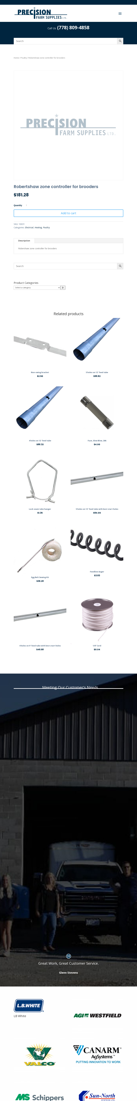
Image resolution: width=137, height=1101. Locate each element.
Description (24, 240)
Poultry (24, 57)
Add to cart (68, 213)
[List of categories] (37, 288)
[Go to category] (62, 288)
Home (16, 57)
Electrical (29, 227)
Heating (38, 227)
